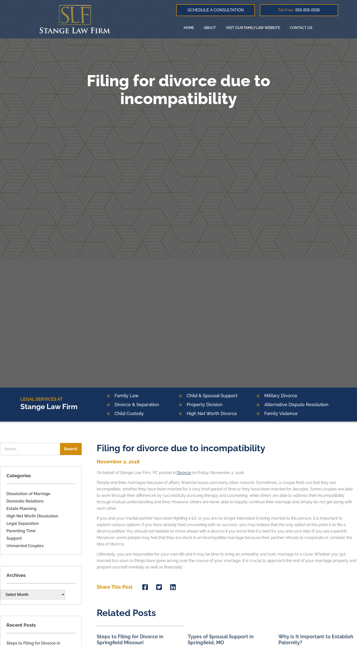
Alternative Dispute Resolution (296, 404)
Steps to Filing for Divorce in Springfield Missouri (130, 640)
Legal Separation (22, 523)
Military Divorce (280, 395)
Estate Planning (21, 508)
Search (70, 449)
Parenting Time (21, 531)
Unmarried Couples (25, 545)
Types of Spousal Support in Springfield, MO (221, 640)
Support (14, 538)
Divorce (184, 472)
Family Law (127, 395)
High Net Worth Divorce (212, 413)
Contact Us (301, 28)
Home (189, 28)
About (210, 28)
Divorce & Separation (137, 404)
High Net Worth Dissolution (32, 516)
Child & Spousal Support (212, 395)
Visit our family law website (253, 28)
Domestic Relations (25, 501)
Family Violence (281, 413)
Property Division (205, 404)
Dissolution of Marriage (28, 493)
